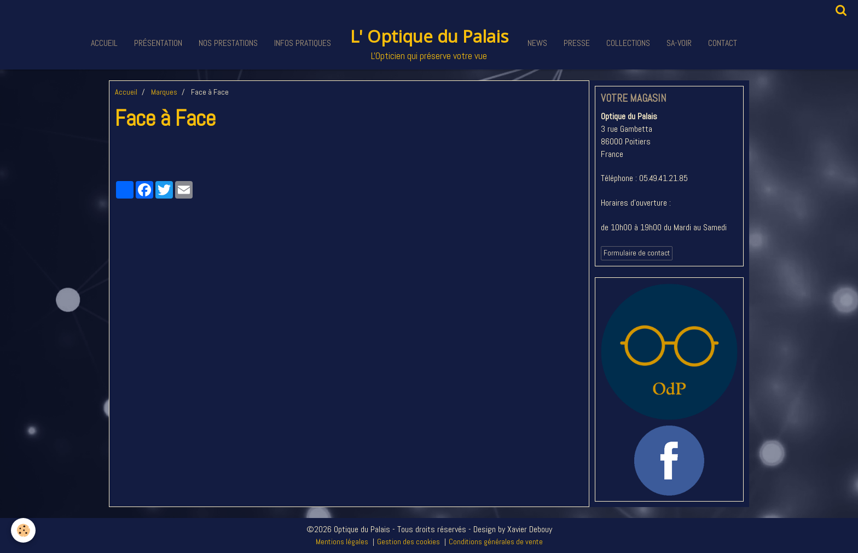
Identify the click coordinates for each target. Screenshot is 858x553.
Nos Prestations (228, 43)
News (537, 43)
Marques (164, 92)
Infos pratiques (302, 43)
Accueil (104, 43)
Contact (722, 43)
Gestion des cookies (408, 541)
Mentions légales (342, 541)
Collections (628, 43)
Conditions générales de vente (496, 541)
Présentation (158, 43)
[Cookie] (23, 530)
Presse (577, 43)
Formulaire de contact (637, 253)
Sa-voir (679, 43)
